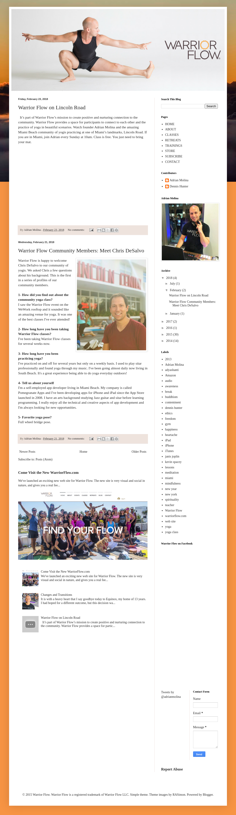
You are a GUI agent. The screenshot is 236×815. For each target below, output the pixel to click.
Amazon (170, 375)
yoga (168, 526)
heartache (171, 435)
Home (83, 451)
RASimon (178, 794)
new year (171, 489)
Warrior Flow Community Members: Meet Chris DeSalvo (81, 250)
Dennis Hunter (179, 186)
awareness (171, 386)
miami (169, 478)
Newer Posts (27, 451)
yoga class (171, 532)
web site (170, 521)
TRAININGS (173, 145)
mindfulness (173, 483)
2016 (169, 328)
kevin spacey (173, 462)
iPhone (169, 445)
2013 (168, 359)
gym (168, 424)
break (168, 391)
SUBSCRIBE (173, 156)
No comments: (76, 229)
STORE (170, 151)
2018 (169, 278)
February (176, 290)
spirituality (172, 499)
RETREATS (173, 140)
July (173, 283)
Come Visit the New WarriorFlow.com (48, 472)
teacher (169, 505)
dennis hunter (173, 408)
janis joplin (172, 456)
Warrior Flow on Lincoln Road (52, 107)
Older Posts (139, 451)
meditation (172, 472)
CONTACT (172, 162)
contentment (173, 402)
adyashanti (172, 370)
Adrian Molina (179, 180)
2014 (169, 341)
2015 (169, 334)
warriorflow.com (176, 516)
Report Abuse (172, 769)
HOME (170, 124)
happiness (171, 429)
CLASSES (172, 135)
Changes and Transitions (56, 594)
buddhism (171, 397)
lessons (169, 467)
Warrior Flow (173, 510)
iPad (168, 440)
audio (168, 381)
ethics (169, 413)
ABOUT (170, 129)
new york (171, 494)
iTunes (169, 451)
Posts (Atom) (44, 459)
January (175, 313)
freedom (170, 418)
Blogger (208, 794)
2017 (169, 321)
